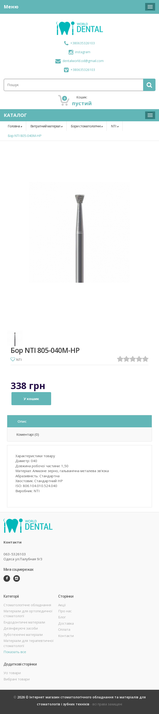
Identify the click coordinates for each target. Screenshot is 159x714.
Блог (62, 617)
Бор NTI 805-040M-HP (24, 135)
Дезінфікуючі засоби (21, 628)
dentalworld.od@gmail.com (79, 61)
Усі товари (12, 672)
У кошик (31, 398)
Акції (62, 605)
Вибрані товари (17, 679)
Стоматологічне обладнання (27, 605)
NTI (113, 126)
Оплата (64, 629)
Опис (22, 421)
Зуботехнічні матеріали (23, 634)
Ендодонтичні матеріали (24, 622)
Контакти (66, 635)
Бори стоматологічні (85, 126)
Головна (14, 126)
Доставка (66, 623)
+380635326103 (79, 43)
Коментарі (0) (27, 434)
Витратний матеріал (45, 126)
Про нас (65, 611)
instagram (79, 52)
